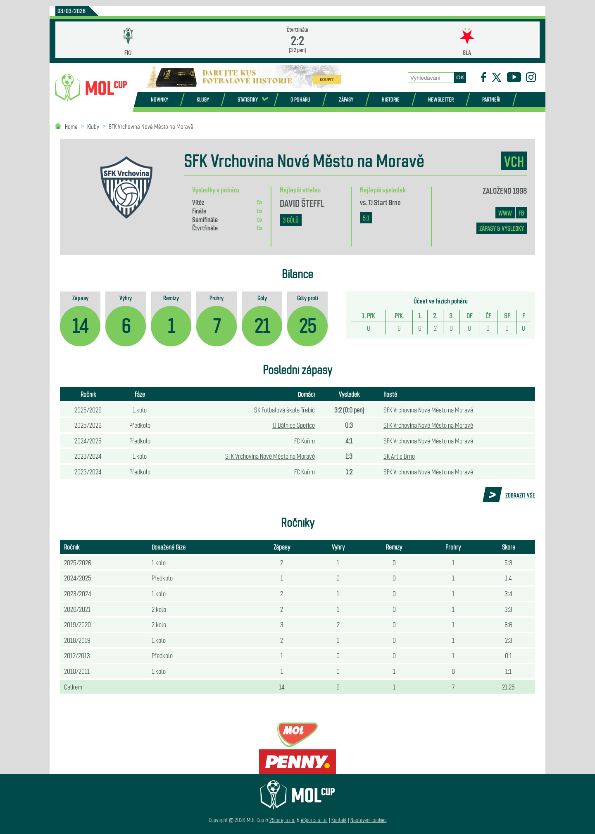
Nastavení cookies (368, 819)
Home (71, 126)
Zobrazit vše (520, 495)
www (505, 213)
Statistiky (248, 99)
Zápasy (346, 99)
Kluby (203, 99)
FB (521, 213)
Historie (391, 99)
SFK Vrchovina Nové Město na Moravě (151, 126)
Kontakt (339, 819)
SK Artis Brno (399, 456)
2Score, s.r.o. (282, 819)
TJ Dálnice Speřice (293, 425)
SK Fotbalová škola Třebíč (284, 409)
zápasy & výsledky (501, 228)
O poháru (300, 99)
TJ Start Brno (384, 201)
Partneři (491, 99)
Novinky (159, 99)
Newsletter (441, 99)
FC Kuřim (304, 440)
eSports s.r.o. (314, 819)
